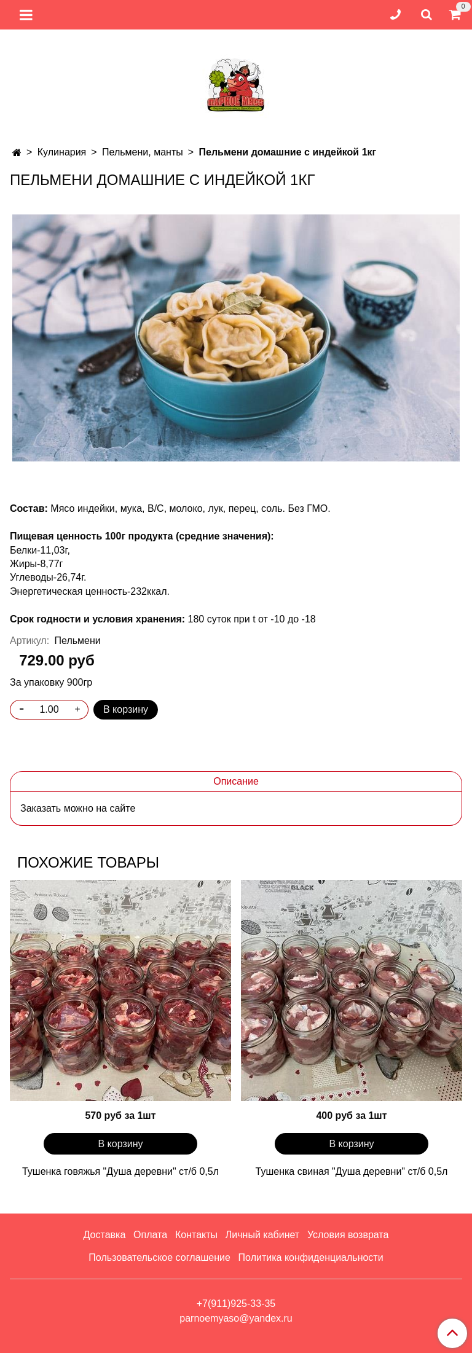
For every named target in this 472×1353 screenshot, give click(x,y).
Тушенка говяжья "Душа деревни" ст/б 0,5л (120, 1171)
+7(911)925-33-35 (236, 1303)
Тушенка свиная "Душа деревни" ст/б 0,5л (352, 1171)
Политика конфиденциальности (311, 1257)
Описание (236, 781)
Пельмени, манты (142, 152)
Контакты (196, 1234)
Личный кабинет (262, 1234)
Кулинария (61, 152)
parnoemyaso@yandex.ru (235, 1318)
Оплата (150, 1234)
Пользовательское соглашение (159, 1257)
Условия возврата (347, 1234)
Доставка (105, 1234)
